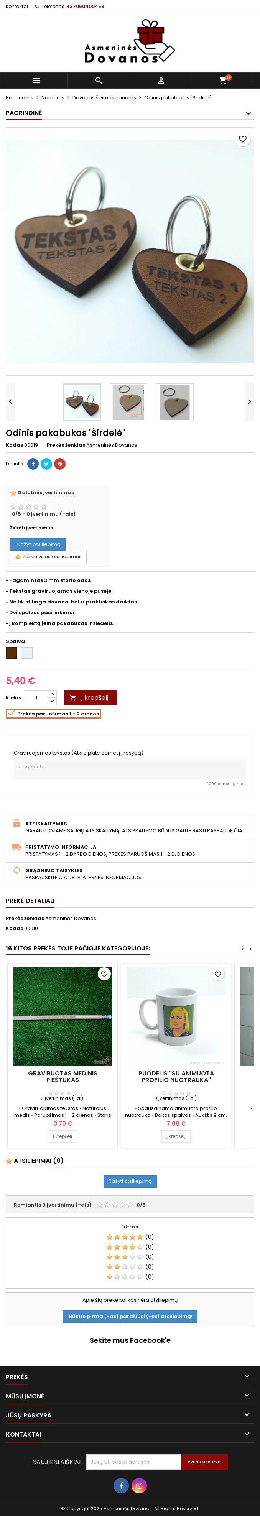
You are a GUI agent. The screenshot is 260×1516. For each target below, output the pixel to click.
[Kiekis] (36, 697)
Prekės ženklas (66, 445)
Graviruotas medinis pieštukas (62, 1076)
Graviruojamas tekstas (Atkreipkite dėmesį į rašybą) (78, 753)
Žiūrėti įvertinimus (31, 528)
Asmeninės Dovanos (70, 918)
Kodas (14, 445)
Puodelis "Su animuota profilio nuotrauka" (176, 1076)
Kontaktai (17, 6)
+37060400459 (85, 6)
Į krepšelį (89, 697)
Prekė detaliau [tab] (30, 900)
